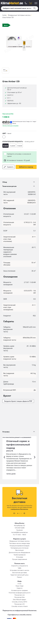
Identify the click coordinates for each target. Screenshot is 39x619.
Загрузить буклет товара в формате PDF (18, 401)
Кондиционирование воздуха (19, 521)
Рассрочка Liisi (20, 570)
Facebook (19, 505)
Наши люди (19, 561)
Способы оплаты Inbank (20, 581)
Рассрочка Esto (19, 572)
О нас (19, 558)
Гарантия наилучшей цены (19, 550)
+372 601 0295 (19, 503)
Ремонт (19, 552)
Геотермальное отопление (19, 523)
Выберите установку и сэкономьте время (19, 155)
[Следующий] (35, 432)
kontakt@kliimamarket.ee (19, 507)
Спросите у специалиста (19, 541)
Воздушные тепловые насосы (19, 15)
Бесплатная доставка (19, 547)
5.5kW (5, 146)
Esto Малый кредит (19, 574)
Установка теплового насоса (19, 545)
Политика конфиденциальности (19, 568)
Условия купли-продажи (19, 565)
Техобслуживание (20, 530)
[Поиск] (19, 8)
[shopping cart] (30, 3)
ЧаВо (19, 543)
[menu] (36, 3)
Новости (19, 563)
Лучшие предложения (19, 534)
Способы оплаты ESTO (19, 577)
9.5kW (19, 146)
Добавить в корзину (26, 167)
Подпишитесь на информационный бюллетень (20, 585)
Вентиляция (19, 525)
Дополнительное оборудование (19, 527)
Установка (19, 532)
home (4, 15)
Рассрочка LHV (19, 579)
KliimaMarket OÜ (19, 500)
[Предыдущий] (4, 432)
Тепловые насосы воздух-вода (19, 518)
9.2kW (12, 146)
